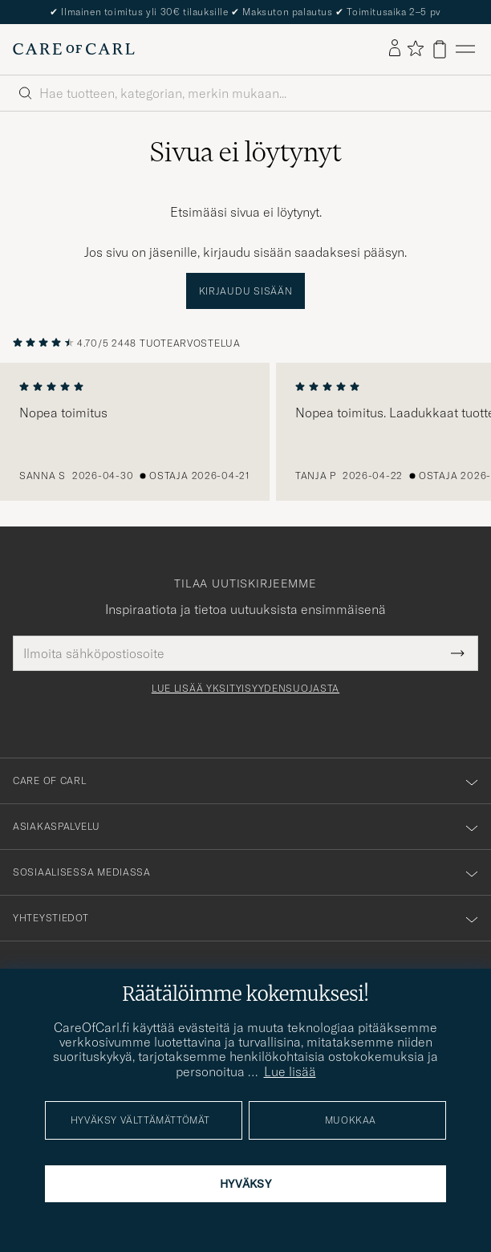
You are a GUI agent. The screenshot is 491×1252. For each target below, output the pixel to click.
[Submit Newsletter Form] (457, 653)
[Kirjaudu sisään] (394, 49)
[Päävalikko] (465, 49)
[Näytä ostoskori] (439, 49)
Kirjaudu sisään (246, 291)
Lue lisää (290, 1071)
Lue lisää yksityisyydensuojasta (245, 688)
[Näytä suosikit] (415, 49)
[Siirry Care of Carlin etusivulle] (74, 49)
